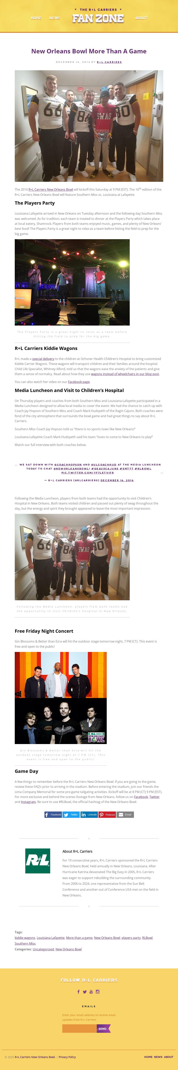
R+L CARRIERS (109, 62)
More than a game (79, 938)
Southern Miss (25, 943)
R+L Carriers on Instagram (98, 992)
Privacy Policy (67, 1057)
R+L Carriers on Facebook (78, 992)
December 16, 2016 (117, 480)
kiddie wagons (25, 938)
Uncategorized (43, 949)
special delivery (43, 359)
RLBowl (147, 938)
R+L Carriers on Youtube (91, 992)
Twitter (154, 797)
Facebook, (141, 797)
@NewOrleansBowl (71, 468)
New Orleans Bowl (107, 938)
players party (131, 938)
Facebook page (79, 382)
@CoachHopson (68, 464)
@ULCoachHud (104, 464)
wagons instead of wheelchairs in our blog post (125, 374)
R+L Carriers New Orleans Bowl (51, 190)
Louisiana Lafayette (51, 938)
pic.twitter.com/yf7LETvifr (88, 472)
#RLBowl (143, 468)
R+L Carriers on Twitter (85, 992)
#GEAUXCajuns (105, 468)
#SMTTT (127, 468)
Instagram (28, 802)
